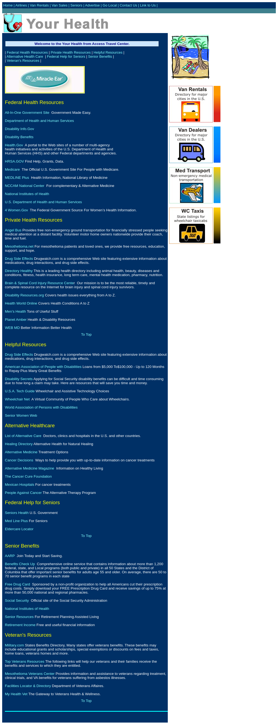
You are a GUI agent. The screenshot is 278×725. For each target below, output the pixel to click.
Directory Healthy (19, 271)
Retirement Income (20, 625)
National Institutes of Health (27, 194)
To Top (86, 334)
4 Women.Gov (16, 210)
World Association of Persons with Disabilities (41, 407)
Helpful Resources (108, 52)
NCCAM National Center (24, 186)
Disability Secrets (19, 379)
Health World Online (21, 303)
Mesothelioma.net (19, 246)
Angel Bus (13, 230)
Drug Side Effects (19, 259)
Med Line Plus (16, 521)
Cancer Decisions (19, 460)
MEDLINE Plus (17, 178)
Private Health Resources (71, 52)
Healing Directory (19, 444)
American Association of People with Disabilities (43, 367)
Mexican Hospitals (19, 485)
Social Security (17, 600)
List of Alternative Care (23, 436)
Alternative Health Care (25, 56)
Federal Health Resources (27, 52)
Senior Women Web (21, 415)
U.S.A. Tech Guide (19, 391)
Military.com (14, 645)
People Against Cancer (23, 493)
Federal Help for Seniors (66, 56)
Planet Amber (16, 320)
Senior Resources (19, 617)
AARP (10, 556)
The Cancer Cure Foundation (28, 476)
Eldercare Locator (19, 529)
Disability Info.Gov (19, 129)
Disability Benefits (19, 137)
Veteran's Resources (23, 61)
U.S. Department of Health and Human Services (43, 202)
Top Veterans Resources (24, 661)
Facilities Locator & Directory (28, 686)
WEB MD (12, 328)
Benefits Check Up (20, 564)
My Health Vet (16, 694)
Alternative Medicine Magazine (29, 468)
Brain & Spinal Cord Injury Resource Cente (39, 283)
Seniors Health (17, 513)
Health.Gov (14, 145)
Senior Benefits (100, 56)
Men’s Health (15, 311)
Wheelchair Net (17, 399)
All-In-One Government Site (27, 113)
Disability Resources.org (24, 295)
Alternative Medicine (21, 452)
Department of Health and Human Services (39, 121)
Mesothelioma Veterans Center (30, 674)
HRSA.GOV (14, 161)
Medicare (12, 169)
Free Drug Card (17, 584)
